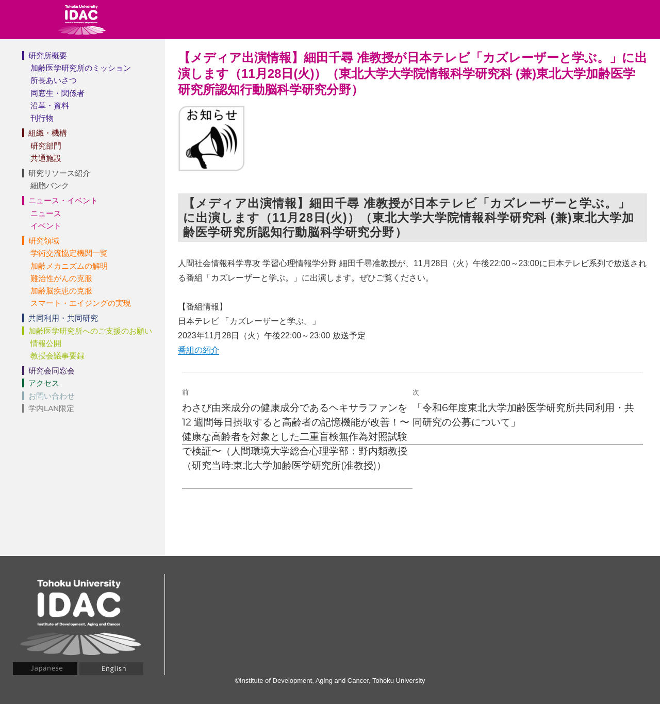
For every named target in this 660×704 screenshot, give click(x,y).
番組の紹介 (198, 350)
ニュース (45, 213)
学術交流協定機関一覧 (69, 253)
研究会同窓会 (51, 370)
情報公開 (45, 343)
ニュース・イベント (63, 200)
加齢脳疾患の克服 (61, 290)
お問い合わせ (51, 395)
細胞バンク (49, 185)
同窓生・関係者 (57, 93)
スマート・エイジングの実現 (80, 303)
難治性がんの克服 (61, 278)
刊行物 (42, 117)
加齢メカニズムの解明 (69, 265)
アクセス (43, 383)
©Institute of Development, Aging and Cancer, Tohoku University (330, 680)
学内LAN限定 (51, 408)
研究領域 (43, 240)
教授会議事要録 (57, 355)
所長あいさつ (53, 80)
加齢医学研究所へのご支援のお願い (90, 330)
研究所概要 (47, 55)
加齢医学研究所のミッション (80, 67)
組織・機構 (47, 132)
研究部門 (45, 145)
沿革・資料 (49, 105)
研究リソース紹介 (59, 173)
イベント (45, 225)
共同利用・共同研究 (63, 318)
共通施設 (45, 158)
